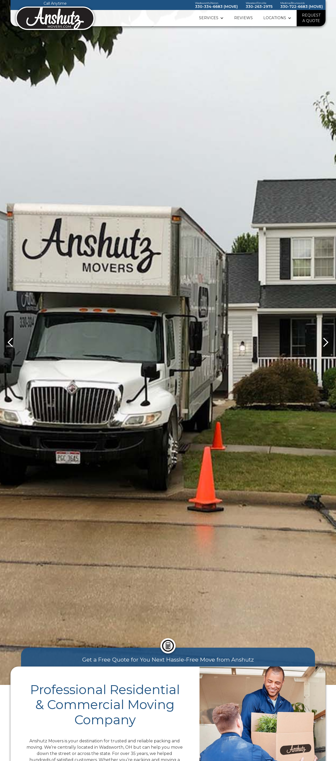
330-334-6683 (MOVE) (216, 6)
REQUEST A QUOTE (311, 18)
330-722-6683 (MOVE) (301, 6)
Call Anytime (55, 3)
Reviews (243, 17)
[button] (211, 18)
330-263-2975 (259, 6)
